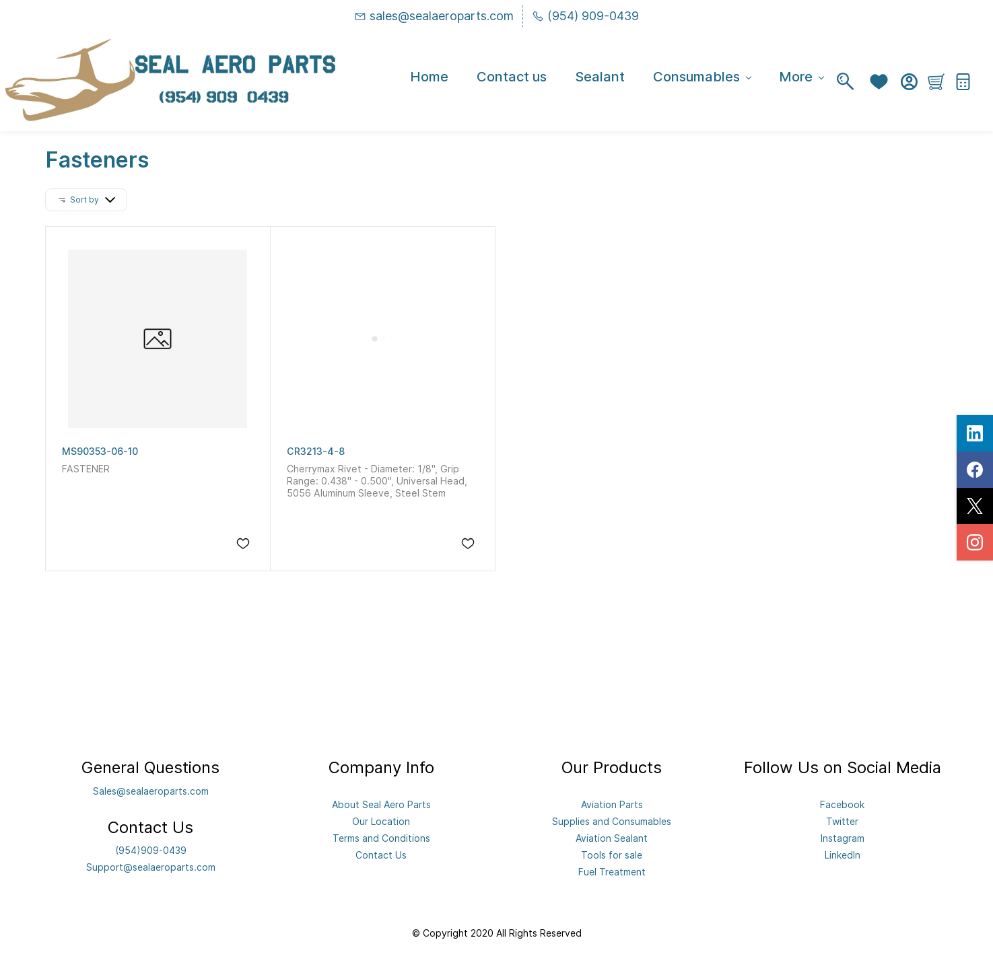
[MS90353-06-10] (158, 339)
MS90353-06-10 (100, 451)
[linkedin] (975, 433)
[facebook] (975, 470)
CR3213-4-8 (316, 451)
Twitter (842, 821)
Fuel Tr (593, 871)
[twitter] (975, 506)
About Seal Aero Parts (381, 804)
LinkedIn (842, 855)
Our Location (381, 821)
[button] (882, 81)
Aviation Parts (612, 804)
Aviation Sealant (612, 838)
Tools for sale (611, 855)
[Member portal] (909, 81)
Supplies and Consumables (611, 821)
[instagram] (975, 542)
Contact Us (381, 855)
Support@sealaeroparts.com (150, 867)
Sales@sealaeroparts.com (151, 791)
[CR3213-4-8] (383, 339)
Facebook (842, 804)
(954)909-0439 (150, 850)
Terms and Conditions (381, 838)
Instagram (842, 838)
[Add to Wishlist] (243, 543)
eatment (627, 871)
